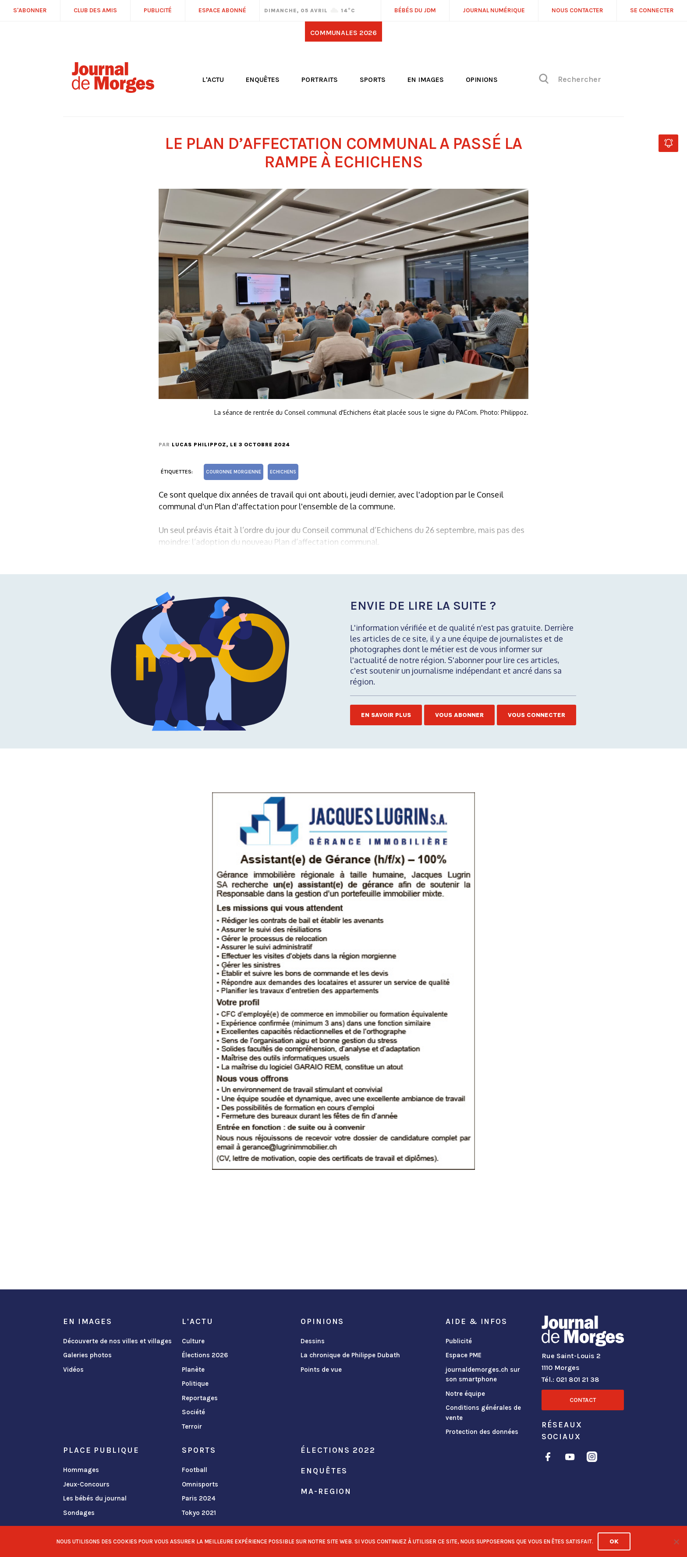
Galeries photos (87, 1355)
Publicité (459, 1341)
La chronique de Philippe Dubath (350, 1355)
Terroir (192, 1426)
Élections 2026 (205, 1355)
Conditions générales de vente (483, 1413)
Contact (583, 1400)
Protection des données (482, 1432)
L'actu (213, 79)
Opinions (482, 79)
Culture (193, 1341)
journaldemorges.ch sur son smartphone (483, 1375)
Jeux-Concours (86, 1484)
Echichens (283, 472)
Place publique (101, 1450)
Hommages (81, 1470)
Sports (373, 79)
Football (194, 1470)
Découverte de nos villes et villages (117, 1341)
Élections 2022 (338, 1450)
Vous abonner (459, 715)
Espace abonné (222, 10)
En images (425, 79)
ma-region (326, 1491)
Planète (193, 1369)
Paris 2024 (199, 1498)
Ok (614, 1541)
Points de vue (321, 1369)
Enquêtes (263, 79)
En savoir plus (386, 715)
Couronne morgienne (233, 472)
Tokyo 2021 (199, 1513)
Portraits (319, 79)
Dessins (313, 1341)
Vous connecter (536, 715)
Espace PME (464, 1355)
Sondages (79, 1513)
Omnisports (200, 1484)
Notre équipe (465, 1394)
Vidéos (73, 1369)
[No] (676, 1541)
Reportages (200, 1398)
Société (193, 1412)
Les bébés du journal (95, 1498)
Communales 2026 (343, 32)
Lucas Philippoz (199, 444)
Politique (195, 1384)
